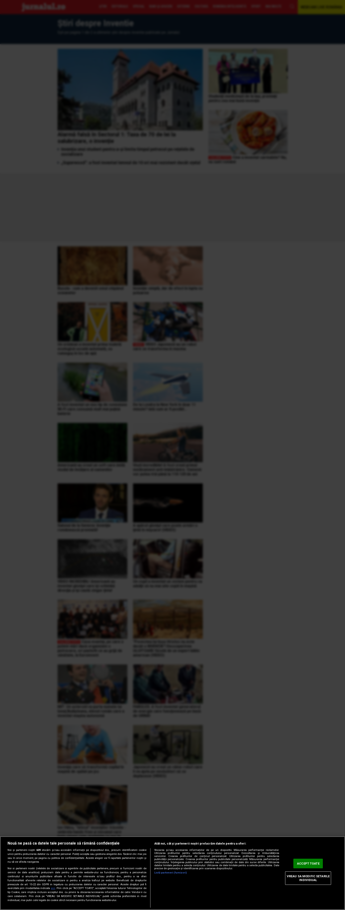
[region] (172, 873)
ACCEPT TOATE (308, 863)
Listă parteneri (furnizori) (170, 872)
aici (53, 888)
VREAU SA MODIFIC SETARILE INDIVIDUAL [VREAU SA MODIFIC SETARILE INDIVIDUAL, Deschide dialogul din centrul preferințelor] (308, 878)
